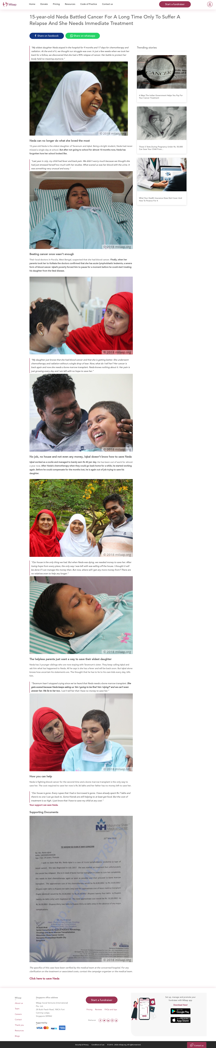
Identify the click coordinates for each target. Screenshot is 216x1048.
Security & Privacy (82, 1044)
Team (17, 1008)
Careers (18, 1014)
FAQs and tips (111, 1009)
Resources (19, 1030)
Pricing (89, 1009)
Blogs (17, 1036)
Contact (18, 1019)
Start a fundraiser (101, 1000)
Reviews (98, 1009)
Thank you (19, 1025)
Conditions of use (98, 1044)
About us (19, 1003)
